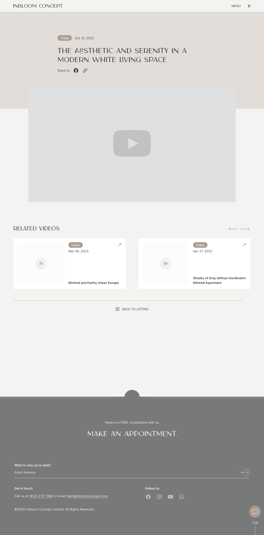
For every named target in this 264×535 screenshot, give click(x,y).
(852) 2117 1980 (41, 496)
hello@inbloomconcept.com (87, 496)
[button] (233, 229)
